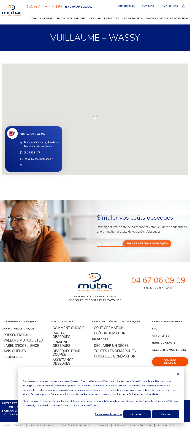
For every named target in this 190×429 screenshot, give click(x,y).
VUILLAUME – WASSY (32, 134)
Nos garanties (62, 321)
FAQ (155, 328)
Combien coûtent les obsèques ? (117, 321)
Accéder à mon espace (169, 350)
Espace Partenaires (167, 321)
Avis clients (15, 351)
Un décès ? (100, 339)
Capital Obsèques (61, 335)
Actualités (160, 335)
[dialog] (101, 395)
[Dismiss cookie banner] (178, 374)
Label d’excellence (21, 345)
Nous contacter (165, 343)
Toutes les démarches (115, 351)
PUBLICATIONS (12, 357)
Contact (148, 5)
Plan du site (166, 425)
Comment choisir (69, 328)
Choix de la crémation (114, 356)
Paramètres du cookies (108, 414)
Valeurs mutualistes (23, 340)
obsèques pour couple (66, 353)
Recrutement (14, 425)
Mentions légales (41, 425)
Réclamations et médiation (133, 425)
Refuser (165, 414)
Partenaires (126, 5)
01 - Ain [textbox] (103, 244)
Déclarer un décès (111, 345)
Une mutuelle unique (71, 18)
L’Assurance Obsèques (19, 321)
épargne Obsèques (61, 344)
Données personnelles (76, 425)
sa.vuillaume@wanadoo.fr (39, 159)
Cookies (103, 425)
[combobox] (110, 244)
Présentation (16, 335)
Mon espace (173, 5)
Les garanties (132, 18)
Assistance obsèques (63, 361)
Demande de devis (42, 18)
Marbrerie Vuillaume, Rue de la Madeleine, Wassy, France (41, 144)
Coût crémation (109, 328)
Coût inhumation (110, 333)
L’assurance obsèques (104, 18)
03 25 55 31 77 (32, 152)
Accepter (137, 414)
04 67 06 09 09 (44, 6)
